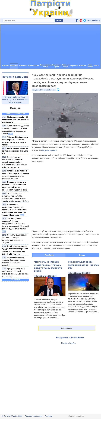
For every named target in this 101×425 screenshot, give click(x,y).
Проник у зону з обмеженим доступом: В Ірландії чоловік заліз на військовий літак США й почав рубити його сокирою (14, 162)
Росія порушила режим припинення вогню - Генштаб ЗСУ (15, 151)
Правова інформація (33, 416)
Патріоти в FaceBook (70, 337)
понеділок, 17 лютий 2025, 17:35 (43, 90)
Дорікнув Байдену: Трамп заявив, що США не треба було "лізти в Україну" (15, 99)
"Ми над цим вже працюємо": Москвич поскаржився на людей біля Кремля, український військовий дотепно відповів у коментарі (15, 223)
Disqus (82, 255)
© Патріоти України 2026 (12, 416)
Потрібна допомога (15, 76)
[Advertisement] (50, 44)
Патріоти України (48, 150)
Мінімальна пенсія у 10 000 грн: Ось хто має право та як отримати (15, 119)
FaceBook (49, 255)
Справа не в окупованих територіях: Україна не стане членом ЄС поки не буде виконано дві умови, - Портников (14, 210)
